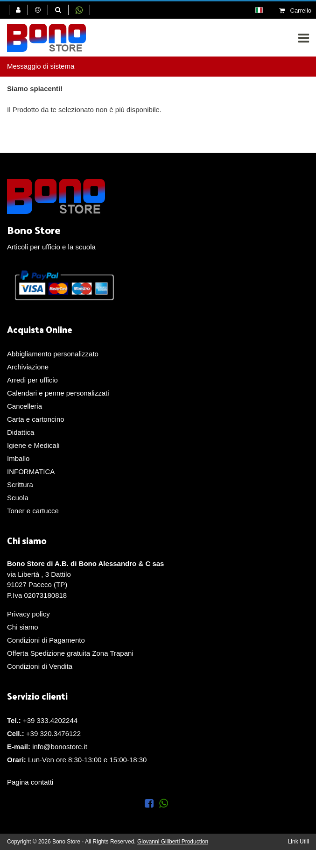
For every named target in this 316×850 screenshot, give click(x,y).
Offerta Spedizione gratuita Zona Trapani (70, 653)
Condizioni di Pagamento (46, 640)
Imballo (18, 458)
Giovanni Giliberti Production (172, 841)
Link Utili (298, 841)
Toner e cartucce (33, 511)
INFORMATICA (31, 471)
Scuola (17, 498)
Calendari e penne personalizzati (58, 393)
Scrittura (20, 485)
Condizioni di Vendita (39, 666)
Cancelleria (24, 406)
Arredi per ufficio (32, 380)
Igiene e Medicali (33, 445)
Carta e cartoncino (35, 419)
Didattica (20, 432)
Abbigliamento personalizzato (52, 354)
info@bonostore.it (59, 747)
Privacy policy (28, 614)
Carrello (295, 10)
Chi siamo (22, 627)
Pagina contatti (30, 782)
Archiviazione (28, 367)
